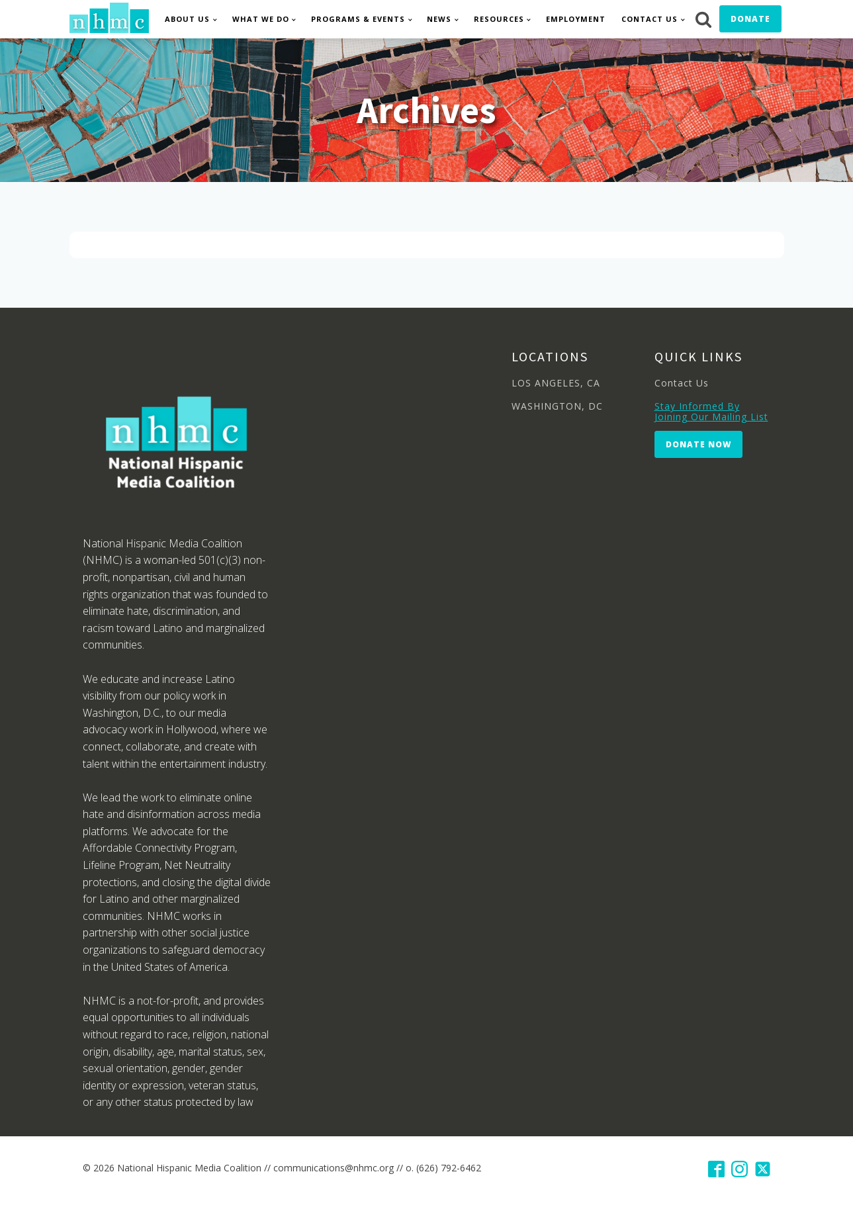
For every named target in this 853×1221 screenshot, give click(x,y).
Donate (750, 18)
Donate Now (698, 444)
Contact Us (649, 19)
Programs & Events (358, 19)
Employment (576, 19)
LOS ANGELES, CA (556, 383)
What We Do (260, 19)
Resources (499, 19)
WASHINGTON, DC (557, 406)
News (439, 19)
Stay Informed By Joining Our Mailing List (711, 411)
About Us (187, 19)
